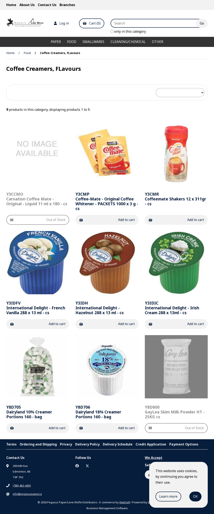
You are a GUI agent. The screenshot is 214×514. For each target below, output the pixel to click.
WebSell (124, 502)
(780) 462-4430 (22, 485)
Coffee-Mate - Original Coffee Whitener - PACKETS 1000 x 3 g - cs (106, 201)
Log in (61, 23)
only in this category (128, 31)
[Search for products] (156, 23)
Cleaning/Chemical (128, 41)
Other (157, 41)
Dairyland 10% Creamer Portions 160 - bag (29, 412)
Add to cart (107, 219)
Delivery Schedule (117, 444)
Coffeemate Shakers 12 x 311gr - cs (175, 199)
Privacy (66, 444)
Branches (67, 5)
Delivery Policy (87, 444)
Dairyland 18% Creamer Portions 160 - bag (98, 412)
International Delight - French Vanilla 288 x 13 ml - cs (35, 307)
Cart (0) (92, 23)
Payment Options (183, 444)
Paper (56, 41)
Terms (11, 444)
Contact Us (47, 5)
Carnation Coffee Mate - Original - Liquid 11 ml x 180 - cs (36, 199)
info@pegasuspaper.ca (27, 494)
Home (11, 5)
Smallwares (93, 41)
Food (71, 41)
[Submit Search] (202, 23)
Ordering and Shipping (38, 444)
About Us (27, 5)
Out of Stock (37, 219)
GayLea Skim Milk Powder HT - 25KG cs (175, 412)
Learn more (168, 496)
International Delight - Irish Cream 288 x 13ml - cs (172, 307)
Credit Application (151, 444)
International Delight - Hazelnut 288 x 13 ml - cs (99, 307)
